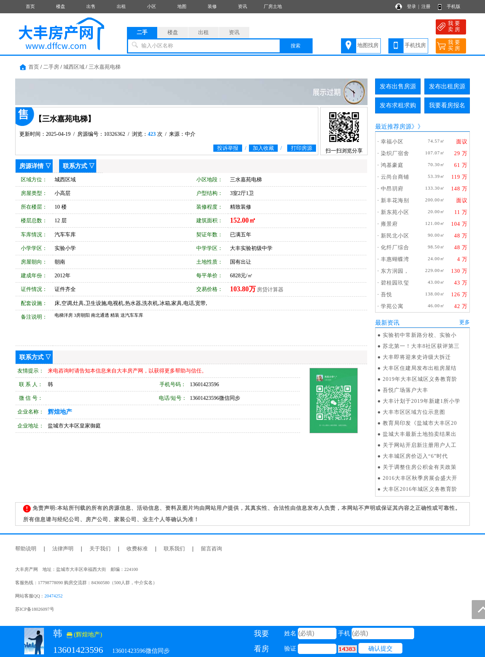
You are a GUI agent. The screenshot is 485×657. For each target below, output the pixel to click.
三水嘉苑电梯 (104, 67)
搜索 (295, 46)
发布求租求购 (398, 105)
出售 (90, 6)
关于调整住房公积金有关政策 (420, 467)
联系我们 (174, 549)
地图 (181, 6)
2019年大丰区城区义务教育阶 (420, 379)
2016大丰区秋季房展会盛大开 (420, 478)
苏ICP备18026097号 (34, 609)
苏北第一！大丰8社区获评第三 (421, 346)
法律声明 (63, 549)
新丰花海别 (395, 200)
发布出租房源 (447, 86)
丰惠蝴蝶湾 (395, 259)
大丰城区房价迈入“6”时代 (415, 456)
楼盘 (60, 6)
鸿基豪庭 (392, 165)
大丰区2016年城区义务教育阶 (420, 489)
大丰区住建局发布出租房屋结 (420, 368)
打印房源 (301, 148)
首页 (30, 6)
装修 (212, 6)
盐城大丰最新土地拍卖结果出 (420, 434)
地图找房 (368, 45)
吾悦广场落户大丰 (405, 390)
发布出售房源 (398, 86)
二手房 (51, 67)
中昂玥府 (392, 189)
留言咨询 (211, 549)
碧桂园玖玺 (395, 283)
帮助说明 (25, 549)
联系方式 (75, 166)
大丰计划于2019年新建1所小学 (421, 401)
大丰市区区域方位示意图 (414, 412)
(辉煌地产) (84, 634)
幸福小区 (392, 142)
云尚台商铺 (395, 177)
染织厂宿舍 (395, 153)
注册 (425, 6)
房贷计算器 (270, 289)
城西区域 (73, 67)
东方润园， (395, 271)
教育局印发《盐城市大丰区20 (420, 423)
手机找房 (415, 45)
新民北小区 (395, 236)
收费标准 (137, 549)
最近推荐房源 (393, 126)
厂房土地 (273, 6)
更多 (464, 322)
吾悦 (386, 294)
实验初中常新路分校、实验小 (420, 335)
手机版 (453, 6)
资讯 (242, 6)
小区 (151, 6)
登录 (411, 6)
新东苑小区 (395, 212)
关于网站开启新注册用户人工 (420, 445)
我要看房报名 (447, 105)
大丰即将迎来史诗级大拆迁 (417, 357)
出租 (121, 6)
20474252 (53, 596)
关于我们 (100, 549)
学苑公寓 (392, 306)
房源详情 (31, 166)
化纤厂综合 (395, 247)
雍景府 (389, 224)
